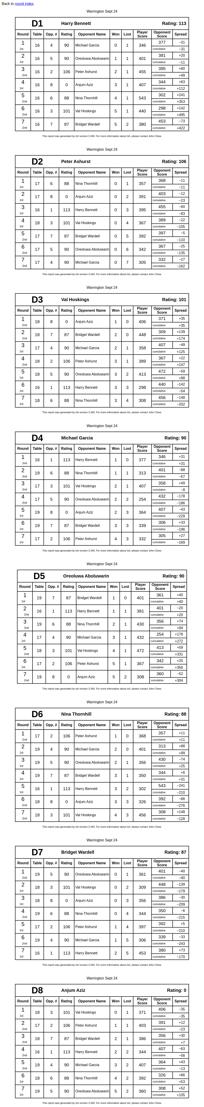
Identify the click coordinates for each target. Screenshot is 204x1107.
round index (24, 4)
